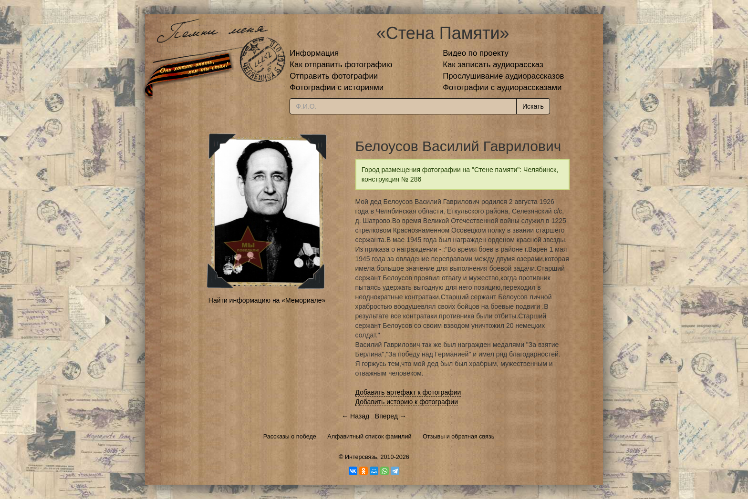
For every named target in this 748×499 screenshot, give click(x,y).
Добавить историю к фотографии (406, 402)
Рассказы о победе (289, 436)
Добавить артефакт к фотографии (408, 392)
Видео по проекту (476, 53)
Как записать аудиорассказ (493, 64)
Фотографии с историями (337, 87)
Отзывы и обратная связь (458, 436)
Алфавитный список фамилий (369, 436)
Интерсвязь (361, 457)
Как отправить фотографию (341, 64)
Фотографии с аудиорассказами (502, 87)
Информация (314, 53)
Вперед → (390, 416)
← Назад (355, 416)
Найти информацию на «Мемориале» (266, 300)
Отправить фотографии (334, 76)
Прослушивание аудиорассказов (503, 76)
